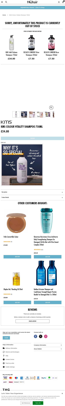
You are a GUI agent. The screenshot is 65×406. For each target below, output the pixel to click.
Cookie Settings (9, 367)
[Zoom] (51, 108)
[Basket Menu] (63, 2)
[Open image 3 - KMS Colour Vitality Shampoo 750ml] (32, 114)
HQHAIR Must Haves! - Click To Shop (32, 7)
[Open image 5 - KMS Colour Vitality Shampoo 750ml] (47, 114)
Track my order (8, 363)
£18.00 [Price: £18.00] (5, 245)
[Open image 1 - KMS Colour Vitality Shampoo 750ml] (16, 114)
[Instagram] (45, 337)
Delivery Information (10, 348)
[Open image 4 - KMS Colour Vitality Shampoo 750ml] (40, 114)
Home (4, 15)
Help (5, 356)
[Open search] (6, 2)
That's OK (38, 403)
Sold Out (32, 138)
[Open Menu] (2, 2)
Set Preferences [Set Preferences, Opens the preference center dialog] (26, 403)
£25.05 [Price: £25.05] (36, 253)
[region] (32, 398)
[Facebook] (35, 337)
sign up (6, 338)
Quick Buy (20, 257)
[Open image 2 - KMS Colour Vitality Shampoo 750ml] (24, 114)
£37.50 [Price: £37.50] (36, 299)
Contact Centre (8, 359)
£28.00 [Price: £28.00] (5, 298)
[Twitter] (40, 337)
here (42, 399)
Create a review (32, 321)
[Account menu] (59, 2)
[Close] (62, 393)
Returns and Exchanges (11, 352)
